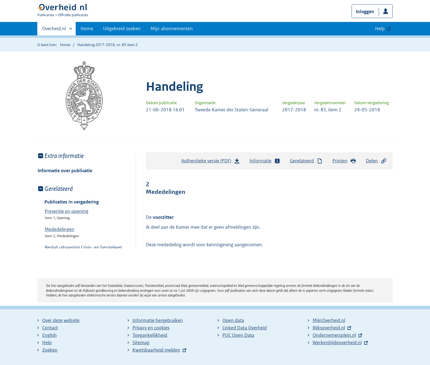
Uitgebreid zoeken (122, 29)
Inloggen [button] (365, 12)
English (49, 335)
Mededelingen (59, 229)
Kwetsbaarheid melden (156, 350)
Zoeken (50, 350)
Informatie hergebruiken (157, 320)
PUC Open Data (238, 335)
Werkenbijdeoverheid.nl (337, 342)
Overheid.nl (54, 30)
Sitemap (140, 342)
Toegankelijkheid (149, 335)
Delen (376, 161)
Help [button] (380, 29)
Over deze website (61, 320)
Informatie (265, 161)
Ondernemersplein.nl (334, 335)
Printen (344, 161)
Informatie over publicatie (65, 171)
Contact (50, 328)
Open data (233, 320)
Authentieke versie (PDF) (210, 162)
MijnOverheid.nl (329, 320)
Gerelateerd (306, 161)
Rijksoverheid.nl (329, 328)
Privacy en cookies (150, 328)
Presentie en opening (66, 211)
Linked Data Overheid (244, 328)
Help (47, 342)
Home (87, 29)
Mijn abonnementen (172, 29)
